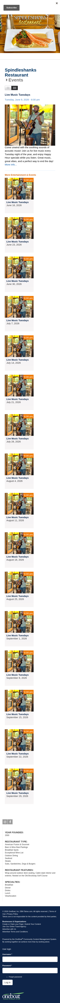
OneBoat (19, 939)
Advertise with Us (9, 929)
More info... (11, 164)
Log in (7, 982)
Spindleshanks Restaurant (20, 72)
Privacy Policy (12, 914)
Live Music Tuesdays (17, 94)
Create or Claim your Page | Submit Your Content (21, 924)
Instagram (5, 822)
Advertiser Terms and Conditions (15, 932)
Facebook (10, 822)
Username (7, 954)
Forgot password (15, 977)
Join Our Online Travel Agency (14, 926)
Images (14, 88)
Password (7, 966)
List (8, 88)
